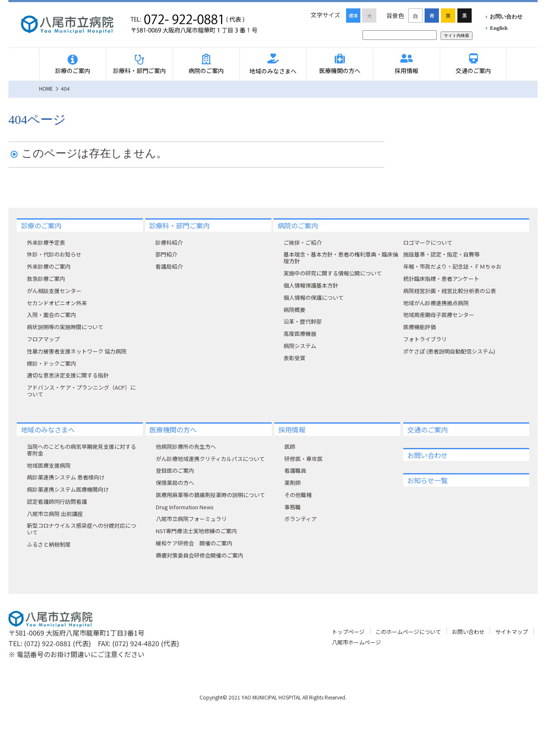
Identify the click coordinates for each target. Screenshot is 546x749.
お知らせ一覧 (427, 480)
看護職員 (295, 470)
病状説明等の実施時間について (65, 327)
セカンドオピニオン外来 (57, 303)
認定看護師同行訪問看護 (57, 501)
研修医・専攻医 (303, 459)
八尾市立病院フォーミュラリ (191, 519)
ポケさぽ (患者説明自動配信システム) (449, 351)
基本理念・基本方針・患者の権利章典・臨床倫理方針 (341, 257)
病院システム (300, 346)
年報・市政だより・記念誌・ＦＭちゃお (452, 266)
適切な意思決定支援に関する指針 (68, 375)
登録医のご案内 (175, 470)
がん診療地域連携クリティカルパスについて (210, 459)
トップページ (348, 632)
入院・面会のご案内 (51, 315)
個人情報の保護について (314, 297)
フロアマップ (43, 339)
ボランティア (300, 519)
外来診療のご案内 (49, 266)
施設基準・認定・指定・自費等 (441, 254)
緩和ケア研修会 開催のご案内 (194, 543)
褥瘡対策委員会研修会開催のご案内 (199, 555)
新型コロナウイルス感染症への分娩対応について (81, 528)
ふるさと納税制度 (49, 544)
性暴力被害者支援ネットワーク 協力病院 (76, 351)
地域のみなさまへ (273, 71)
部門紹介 (166, 254)
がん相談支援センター (54, 291)
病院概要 (294, 310)
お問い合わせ (506, 16)
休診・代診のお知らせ (54, 254)
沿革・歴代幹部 (303, 321)
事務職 (292, 507)
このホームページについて (408, 632)
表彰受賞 (294, 358)
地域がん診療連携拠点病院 (436, 303)
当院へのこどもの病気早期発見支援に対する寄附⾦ (81, 450)
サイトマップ (511, 632)
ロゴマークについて (427, 242)
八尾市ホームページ (356, 642)
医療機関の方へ (339, 70)
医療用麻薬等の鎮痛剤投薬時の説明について (210, 495)
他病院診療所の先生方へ (186, 446)
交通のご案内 (473, 70)
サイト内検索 (456, 35)
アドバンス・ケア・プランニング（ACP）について (81, 390)
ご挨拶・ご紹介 (303, 242)
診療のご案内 (72, 70)
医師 (289, 446)
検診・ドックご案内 (51, 363)
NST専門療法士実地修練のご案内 (196, 531)
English (499, 28)
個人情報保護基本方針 (311, 285)
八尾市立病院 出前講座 (55, 514)
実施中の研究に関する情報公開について (333, 273)
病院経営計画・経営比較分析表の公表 (449, 291)
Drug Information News (185, 507)
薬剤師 (292, 483)
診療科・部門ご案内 (139, 70)
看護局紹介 (169, 266)
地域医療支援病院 (49, 465)
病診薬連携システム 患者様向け (66, 477)
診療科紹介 (169, 242)
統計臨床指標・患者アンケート (441, 279)
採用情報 (406, 70)
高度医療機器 (300, 334)
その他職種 (298, 495)
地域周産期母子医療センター (438, 315)
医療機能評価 (419, 327)
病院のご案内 (206, 70)
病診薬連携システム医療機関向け (68, 489)
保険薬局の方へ (175, 483)
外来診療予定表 (46, 242)
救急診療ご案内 (46, 279)
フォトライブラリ (425, 339)
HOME (46, 88)
